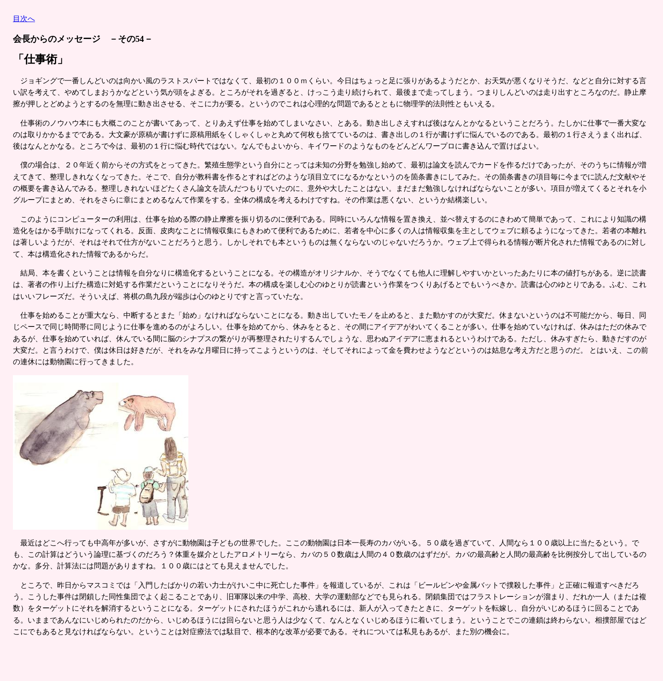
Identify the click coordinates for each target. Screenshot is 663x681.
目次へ (24, 19)
